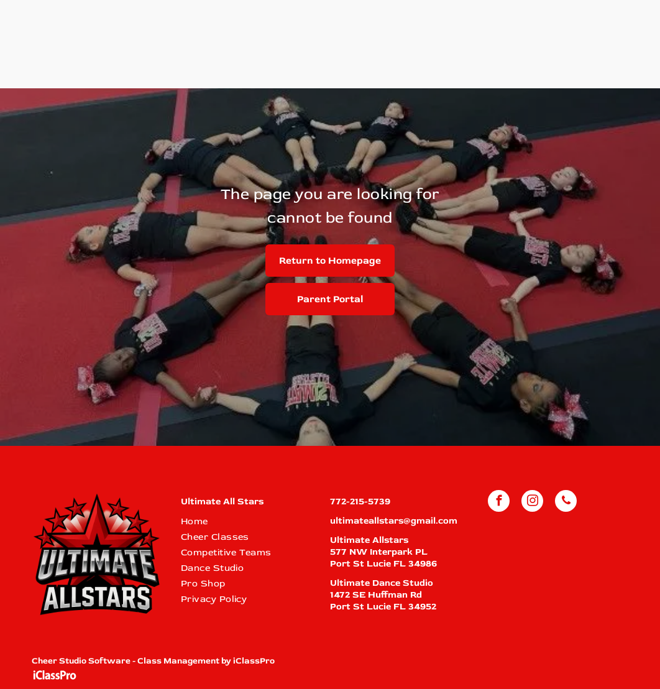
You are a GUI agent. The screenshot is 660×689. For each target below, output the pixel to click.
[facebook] (499, 502)
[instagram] (532, 502)
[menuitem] (248, 521)
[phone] (566, 502)
